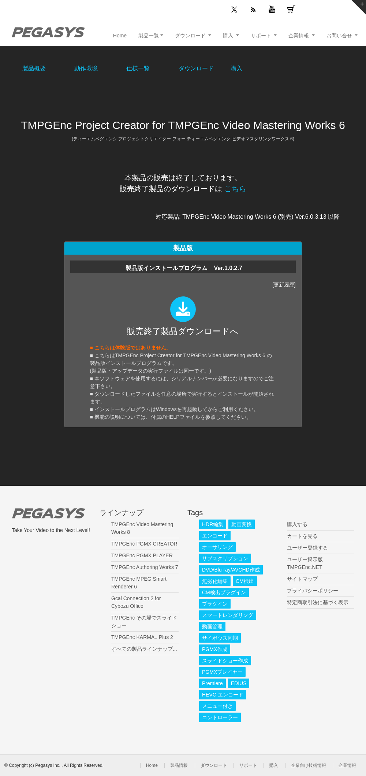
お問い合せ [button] (340, 35)
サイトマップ (302, 579)
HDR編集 (212, 524)
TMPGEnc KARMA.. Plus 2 (142, 637)
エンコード (215, 536)
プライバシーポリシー (312, 591)
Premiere (212, 683)
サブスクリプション (225, 558)
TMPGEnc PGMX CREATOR (144, 544)
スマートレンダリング (227, 615)
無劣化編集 (215, 581)
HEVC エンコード (222, 695)
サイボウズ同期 (220, 638)
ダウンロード (196, 68)
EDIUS (239, 683)
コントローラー (220, 717)
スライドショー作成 (225, 661)
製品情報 (179, 765)
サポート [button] (262, 35)
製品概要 (34, 68)
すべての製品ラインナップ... (144, 649)
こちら (235, 189)
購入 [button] (229, 35)
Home (120, 35)
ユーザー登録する (307, 548)
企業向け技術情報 (308, 765)
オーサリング (217, 547)
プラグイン (215, 604)
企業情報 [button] (299, 35)
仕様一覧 (138, 68)
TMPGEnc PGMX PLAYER (142, 555)
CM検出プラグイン (224, 592)
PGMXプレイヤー (222, 672)
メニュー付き (217, 706)
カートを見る (302, 536)
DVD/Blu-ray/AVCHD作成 (231, 570)
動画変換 (241, 524)
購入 (236, 68)
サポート (248, 765)
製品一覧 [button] (148, 35)
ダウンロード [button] (191, 35)
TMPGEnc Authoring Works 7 (144, 567)
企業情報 (347, 765)
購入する (297, 524)
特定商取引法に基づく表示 (317, 602)
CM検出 (245, 581)
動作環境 (86, 68)
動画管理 (212, 626)
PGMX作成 (214, 649)
